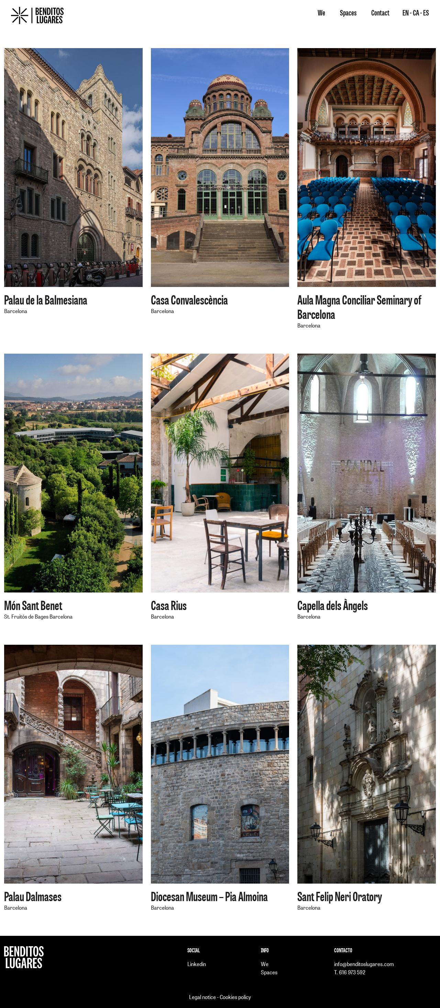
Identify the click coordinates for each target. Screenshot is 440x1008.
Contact (380, 13)
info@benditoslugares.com (364, 964)
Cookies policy (235, 997)
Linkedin (196, 964)
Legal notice (202, 997)
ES (426, 13)
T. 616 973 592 (349, 972)
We (321, 13)
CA (416, 13)
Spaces (348, 13)
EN (406, 13)
